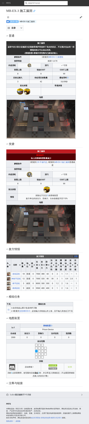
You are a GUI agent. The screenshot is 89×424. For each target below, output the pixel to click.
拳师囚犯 (16, 288)
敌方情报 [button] (14, 249)
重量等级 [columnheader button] (61, 265)
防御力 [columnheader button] (47, 265)
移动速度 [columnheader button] (66, 265)
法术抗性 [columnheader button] (51, 265)
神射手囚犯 (16, 279)
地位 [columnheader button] (27, 264)
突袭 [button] (11, 144)
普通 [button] (11, 35)
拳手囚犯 (16, 283)
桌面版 (18, 421)
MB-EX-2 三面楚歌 (55, 57)
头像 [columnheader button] (8, 264)
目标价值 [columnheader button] (75, 265)
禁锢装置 (47, 326)
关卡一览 (14, 21)
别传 (21, 311)
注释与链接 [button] (16, 383)
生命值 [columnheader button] (37, 265)
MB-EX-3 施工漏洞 (62, 162)
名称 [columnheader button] (15, 265)
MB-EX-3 (26, 311)
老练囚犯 (16, 274)
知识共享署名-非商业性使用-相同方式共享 (46, 418)
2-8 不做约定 (42, 162)
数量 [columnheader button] (22, 264)
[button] (3, 3)
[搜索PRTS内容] (46, 3)
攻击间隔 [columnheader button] (56, 265)
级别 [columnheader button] (32, 264)
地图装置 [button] (14, 318)
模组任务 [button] (14, 296)
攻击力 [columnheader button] (42, 265)
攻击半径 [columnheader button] (70, 265)
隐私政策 (9, 421)
